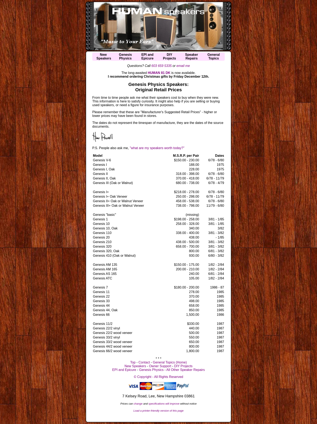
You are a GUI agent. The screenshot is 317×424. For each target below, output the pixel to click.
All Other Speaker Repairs (185, 370)
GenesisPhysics (125, 56)
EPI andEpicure (147, 56)
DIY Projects (183, 366)
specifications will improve (164, 403)
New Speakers (135, 366)
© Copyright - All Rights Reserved (158, 377)
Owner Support (160, 366)
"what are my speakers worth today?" (157, 148)
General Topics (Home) (170, 362)
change (138, 403)
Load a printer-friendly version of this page (158, 410)
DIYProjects (169, 56)
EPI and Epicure (124, 370)
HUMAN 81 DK (159, 73)
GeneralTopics (214, 56)
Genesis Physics (151, 370)
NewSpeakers (103, 56)
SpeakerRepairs (191, 56)
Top (133, 362)
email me (183, 66)
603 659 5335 (161, 66)
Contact (144, 362)
